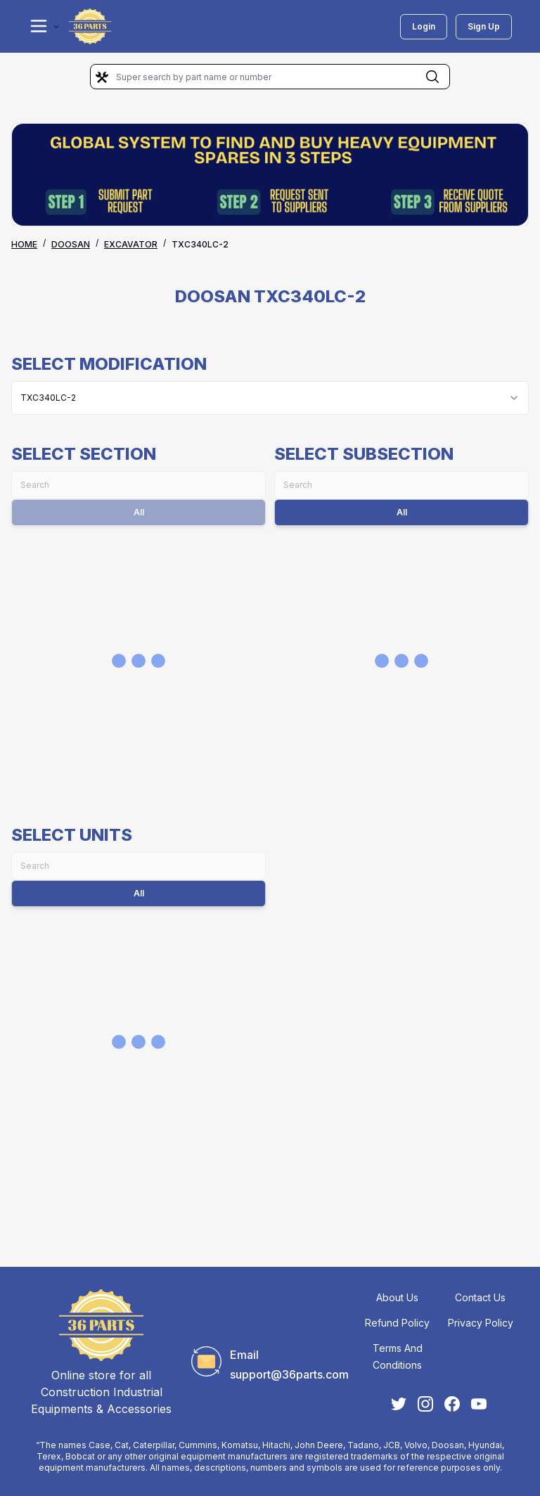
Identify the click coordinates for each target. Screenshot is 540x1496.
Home (24, 244)
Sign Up (484, 26)
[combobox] (270, 398)
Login (423, 26)
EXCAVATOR (131, 244)
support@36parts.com (289, 1374)
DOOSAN (70, 244)
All (402, 512)
